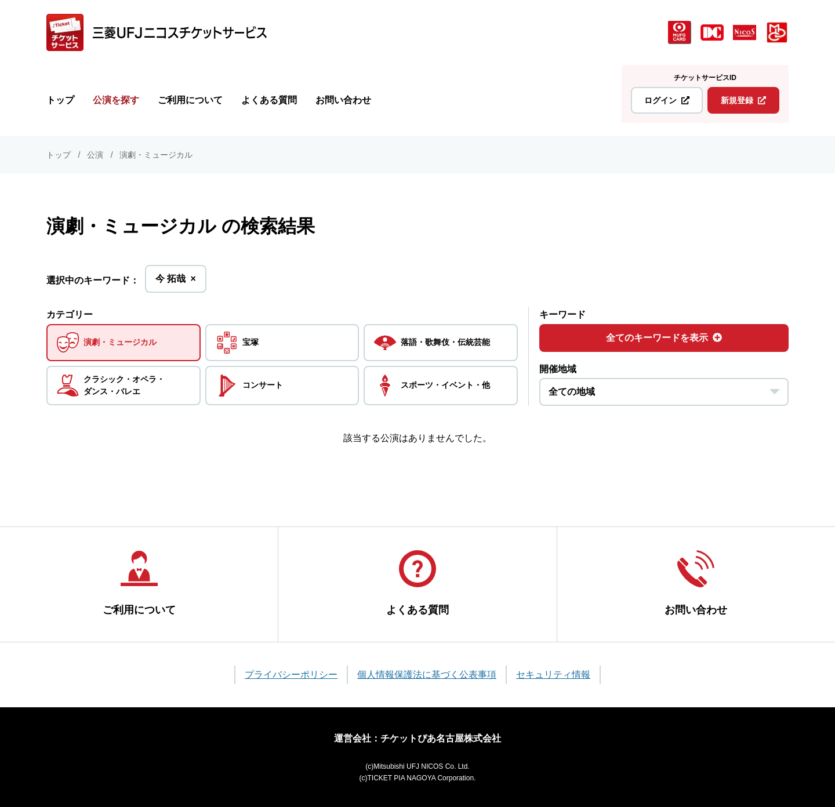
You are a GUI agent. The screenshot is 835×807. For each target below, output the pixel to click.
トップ (60, 100)
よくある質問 (269, 100)
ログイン (666, 100)
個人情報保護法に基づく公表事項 (426, 674)
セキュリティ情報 (553, 674)
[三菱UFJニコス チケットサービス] (156, 32)
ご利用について (190, 100)
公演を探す (116, 100)
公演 (95, 154)
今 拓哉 (175, 282)
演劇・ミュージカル (156, 154)
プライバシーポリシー (291, 674)
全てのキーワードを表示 (664, 338)
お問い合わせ (343, 100)
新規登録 (743, 100)
